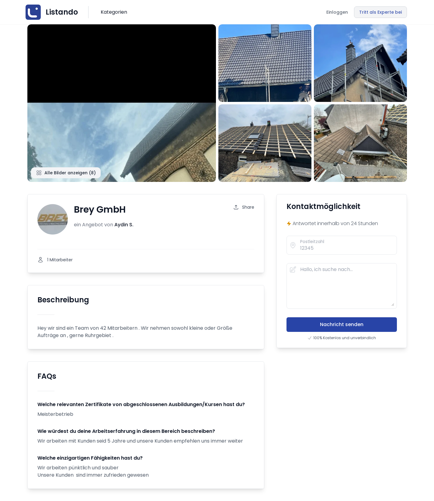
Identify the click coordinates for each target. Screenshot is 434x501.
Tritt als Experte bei (380, 12)
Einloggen (337, 12)
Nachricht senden (341, 324)
